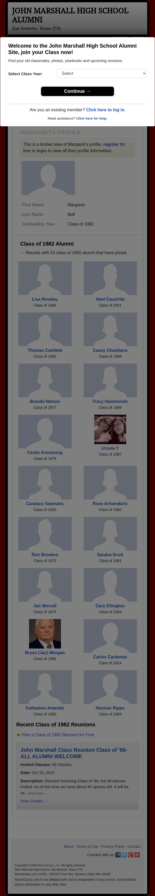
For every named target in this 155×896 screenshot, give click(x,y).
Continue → (77, 91)
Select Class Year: (25, 73)
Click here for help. (91, 118)
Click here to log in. (105, 110)
